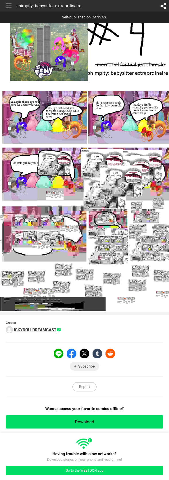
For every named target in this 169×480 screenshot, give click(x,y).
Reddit (110, 353)
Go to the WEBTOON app (84, 470)
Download (84, 421)
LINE (59, 353)
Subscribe (86, 366)
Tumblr (97, 353)
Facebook (71, 353)
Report (84, 387)
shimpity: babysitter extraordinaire (48, 5)
